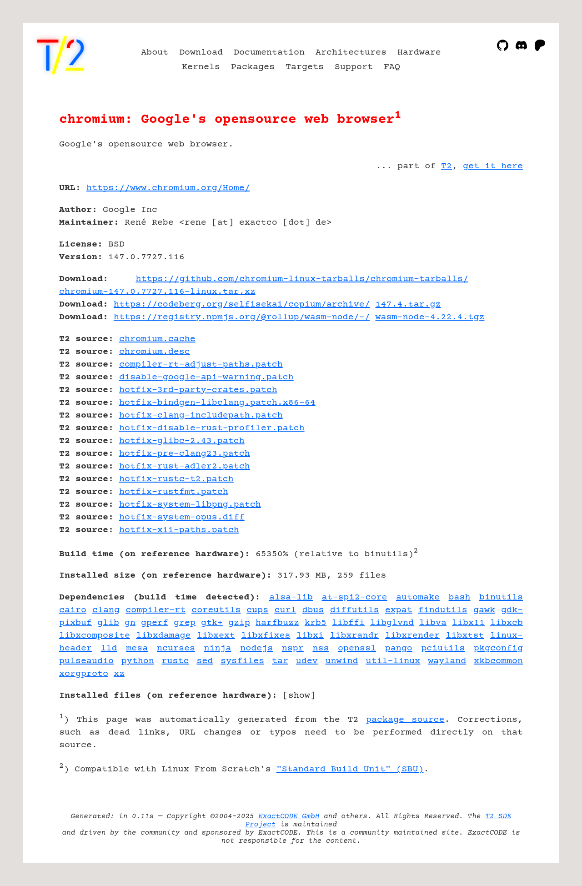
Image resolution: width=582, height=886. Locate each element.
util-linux (393, 661)
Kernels (201, 67)
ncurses (176, 648)
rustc (175, 661)
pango (398, 648)
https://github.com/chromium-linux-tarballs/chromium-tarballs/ (301, 279)
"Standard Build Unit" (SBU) (350, 769)
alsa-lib (291, 597)
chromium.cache (157, 339)
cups (257, 610)
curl (285, 610)
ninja (217, 648)
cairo (72, 610)
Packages (253, 67)
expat (398, 610)
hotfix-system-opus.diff (182, 517)
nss (320, 648)
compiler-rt (155, 610)
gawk (484, 610)
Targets (305, 67)
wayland (447, 661)
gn (130, 623)
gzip (239, 623)
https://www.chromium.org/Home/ (168, 188)
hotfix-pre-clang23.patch (184, 453)
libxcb (506, 623)
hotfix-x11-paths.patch (179, 530)
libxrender (412, 635)
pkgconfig (498, 648)
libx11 (468, 623)
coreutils (216, 610)
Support (354, 67)
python (137, 661)
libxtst (465, 635)
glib (108, 623)
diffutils (354, 610)
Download (201, 52)
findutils (442, 610)
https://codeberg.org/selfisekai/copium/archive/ (242, 304)
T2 (446, 166)
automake (418, 597)
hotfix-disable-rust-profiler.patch (212, 428)
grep (185, 623)
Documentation (269, 52)
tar (280, 661)
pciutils (443, 648)
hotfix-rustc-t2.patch (176, 479)
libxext (216, 635)
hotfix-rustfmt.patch (173, 492)
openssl (357, 648)
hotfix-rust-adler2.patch (184, 466)
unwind (342, 661)
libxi (310, 635)
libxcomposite (94, 635)
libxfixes (265, 635)
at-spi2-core (354, 597)
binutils (501, 597)
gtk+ (212, 623)
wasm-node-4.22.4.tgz (430, 317)
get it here (493, 166)
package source (405, 720)
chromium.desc (154, 352)
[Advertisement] (495, 241)
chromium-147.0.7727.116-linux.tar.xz (157, 292)
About (154, 52)
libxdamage (163, 635)
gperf (154, 623)
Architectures (351, 52)
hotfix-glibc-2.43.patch (182, 441)
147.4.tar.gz (408, 304)
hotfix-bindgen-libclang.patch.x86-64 (217, 403)
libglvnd (392, 623)
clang (106, 610)
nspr (293, 648)
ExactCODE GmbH (288, 816)
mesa (137, 648)
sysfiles (242, 661)
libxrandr (354, 635)
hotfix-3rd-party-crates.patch (198, 390)
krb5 (315, 623)
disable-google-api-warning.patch (206, 377)
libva (433, 623)
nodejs (256, 648)
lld (109, 648)
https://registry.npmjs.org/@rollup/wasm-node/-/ (242, 317)
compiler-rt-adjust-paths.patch (201, 364)
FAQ (392, 67)
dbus (313, 610)
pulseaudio (86, 661)
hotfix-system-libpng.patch (190, 504)
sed (204, 661)
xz (119, 674)
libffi (348, 623)
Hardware (419, 52)
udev (307, 661)
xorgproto (83, 674)
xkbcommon (498, 661)
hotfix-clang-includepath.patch (201, 415)
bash (460, 597)
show (299, 695)
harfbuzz (277, 623)
